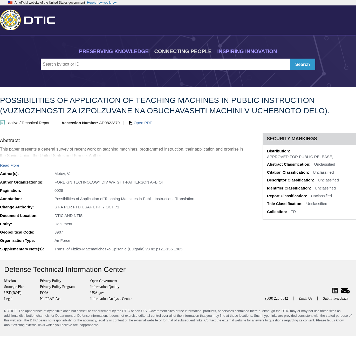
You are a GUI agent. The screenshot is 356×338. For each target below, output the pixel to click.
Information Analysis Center (111, 299)
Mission (10, 281)
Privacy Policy (50, 281)
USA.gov (97, 293)
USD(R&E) (12, 293)
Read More (9, 165)
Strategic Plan (14, 287)
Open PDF (140, 123)
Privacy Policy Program (57, 287)
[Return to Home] (30, 19)
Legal (8, 299)
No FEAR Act (50, 299)
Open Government (103, 281)
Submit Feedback (335, 298)
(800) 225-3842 (276, 298)
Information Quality (104, 287)
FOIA (44, 293)
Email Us (305, 298)
